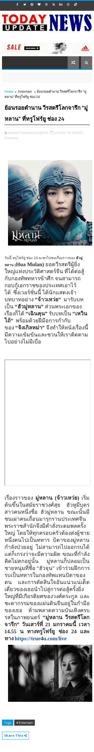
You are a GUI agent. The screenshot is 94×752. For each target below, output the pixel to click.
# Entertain (24, 722)
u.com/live (55, 638)
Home (9, 91)
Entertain (25, 91)
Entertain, (12, 138)
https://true (28, 638)
